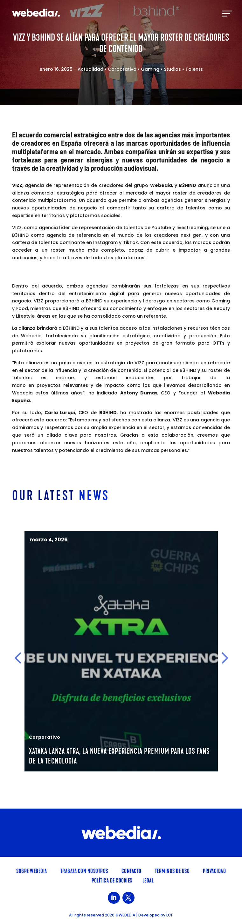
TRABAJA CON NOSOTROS (84, 870)
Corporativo (122, 69)
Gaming (150, 69)
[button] (18, 658)
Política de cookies (112, 880)
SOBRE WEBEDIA (31, 870)
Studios (172, 69)
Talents (194, 69)
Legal (148, 880)
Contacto (131, 870)
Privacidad (214, 870)
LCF (169, 915)
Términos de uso (172, 870)
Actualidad (90, 69)
